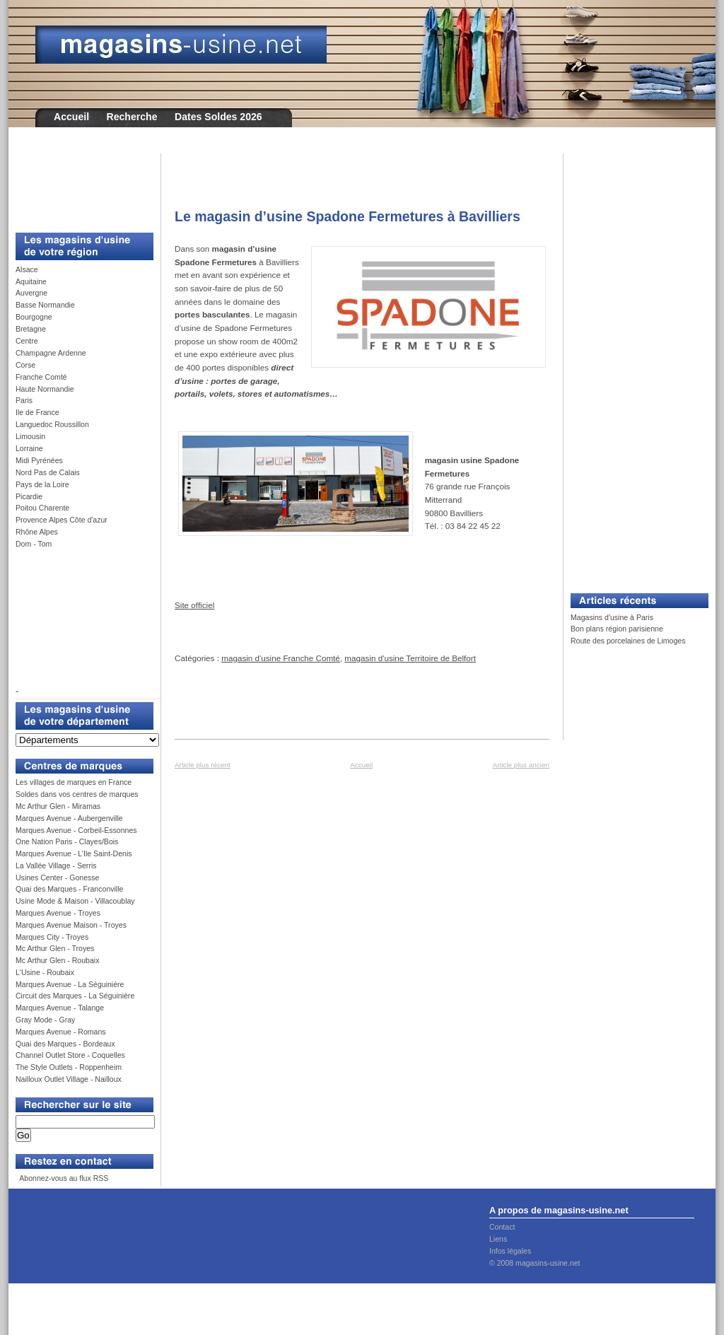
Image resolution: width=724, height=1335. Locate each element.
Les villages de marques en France (74, 782)
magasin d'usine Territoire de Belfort (410, 658)
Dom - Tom (34, 544)
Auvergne (31, 292)
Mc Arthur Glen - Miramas (58, 806)
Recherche (132, 116)
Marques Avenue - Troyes (58, 913)
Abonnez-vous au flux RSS (63, 1178)
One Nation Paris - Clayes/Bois (67, 841)
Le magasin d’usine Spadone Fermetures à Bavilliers (347, 216)
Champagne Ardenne (51, 353)
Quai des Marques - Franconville (69, 889)
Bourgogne (34, 317)
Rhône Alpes (37, 531)
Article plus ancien (521, 765)
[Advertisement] (79, 185)
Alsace (27, 269)
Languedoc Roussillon (52, 424)
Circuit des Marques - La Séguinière (75, 995)
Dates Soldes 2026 (218, 116)
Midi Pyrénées (39, 460)
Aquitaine (31, 281)
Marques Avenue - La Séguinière (70, 984)
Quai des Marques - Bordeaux (65, 1043)
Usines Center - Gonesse (57, 877)
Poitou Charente (42, 507)
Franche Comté (41, 377)
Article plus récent (202, 765)
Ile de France (37, 412)
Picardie (29, 496)
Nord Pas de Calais (48, 472)
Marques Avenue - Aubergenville (69, 818)
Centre (27, 341)
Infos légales (510, 1251)
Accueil (71, 116)
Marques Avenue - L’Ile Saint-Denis (74, 853)
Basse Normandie (45, 305)
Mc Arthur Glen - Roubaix (57, 960)
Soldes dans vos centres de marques (77, 794)
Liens (498, 1239)
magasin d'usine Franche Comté (280, 658)
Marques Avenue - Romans (61, 1031)
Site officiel (194, 605)
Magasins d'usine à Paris (612, 617)
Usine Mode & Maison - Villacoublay (75, 901)
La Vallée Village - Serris (56, 865)
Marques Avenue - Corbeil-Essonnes (76, 830)
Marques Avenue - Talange (60, 1007)
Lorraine (29, 448)
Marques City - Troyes (52, 937)
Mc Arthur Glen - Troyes (55, 948)
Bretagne (31, 329)
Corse (25, 365)
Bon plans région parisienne (617, 628)
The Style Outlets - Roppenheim (69, 1067)
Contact (502, 1227)
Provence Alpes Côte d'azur (61, 519)
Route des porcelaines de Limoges (628, 640)
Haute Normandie (45, 389)
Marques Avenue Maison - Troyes (71, 925)
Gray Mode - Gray (45, 1019)
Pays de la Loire (42, 484)
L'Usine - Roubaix (45, 972)
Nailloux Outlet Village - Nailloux (69, 1079)
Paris (24, 400)
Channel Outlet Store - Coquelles (70, 1055)
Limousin (30, 436)
